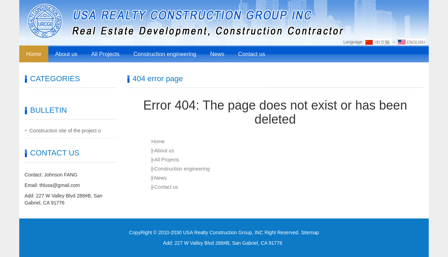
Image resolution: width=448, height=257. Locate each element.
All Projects (105, 54)
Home (33, 54)
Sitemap (310, 232)
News (217, 54)
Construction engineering (164, 54)
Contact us (251, 54)
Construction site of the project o (64, 130)
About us (66, 54)
